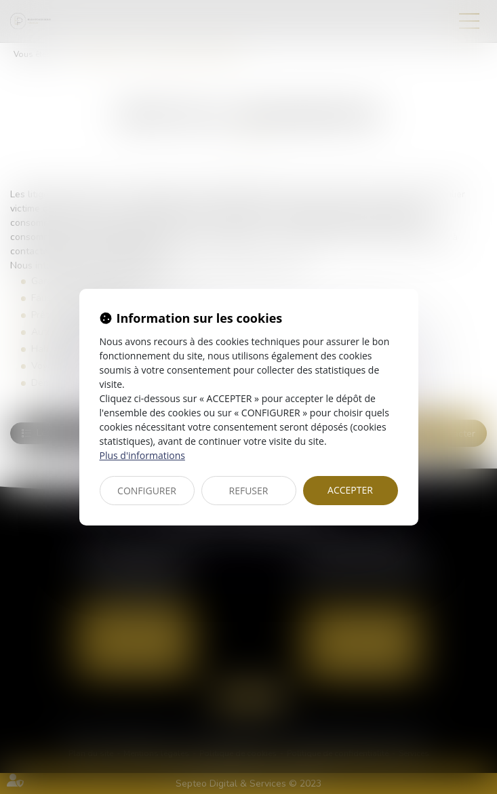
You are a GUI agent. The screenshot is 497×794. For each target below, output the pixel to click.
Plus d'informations (142, 455)
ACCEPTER (350, 489)
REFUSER (249, 490)
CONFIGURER (146, 490)
